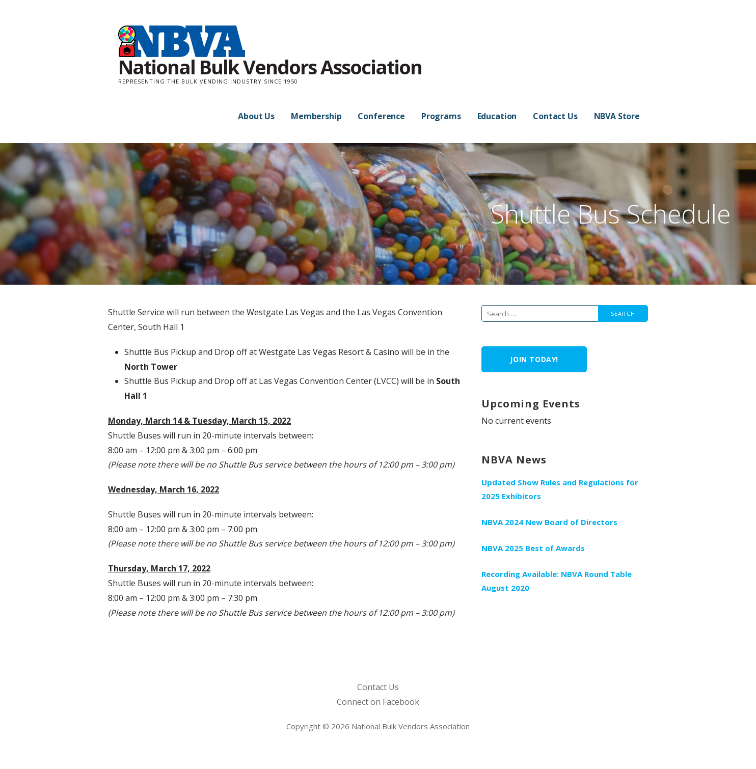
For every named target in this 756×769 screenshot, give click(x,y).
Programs (441, 116)
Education (497, 116)
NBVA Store (617, 116)
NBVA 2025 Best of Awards (533, 548)
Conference (381, 116)
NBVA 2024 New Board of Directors (549, 522)
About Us (256, 116)
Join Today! (534, 359)
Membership (316, 116)
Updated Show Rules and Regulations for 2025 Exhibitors (559, 489)
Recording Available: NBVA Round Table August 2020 (556, 581)
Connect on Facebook (378, 701)
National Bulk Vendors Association (270, 66)
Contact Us (555, 116)
